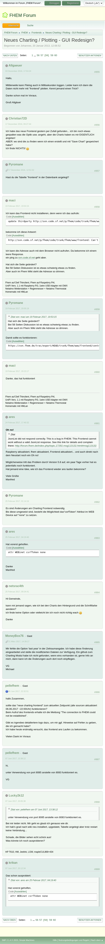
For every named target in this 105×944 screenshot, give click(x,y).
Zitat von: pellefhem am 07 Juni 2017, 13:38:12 (34, 809)
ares (12, 416)
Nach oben (9, 920)
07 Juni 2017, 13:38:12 (15, 758)
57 (42, 55)
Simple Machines (26, 940)
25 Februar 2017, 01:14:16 (17, 501)
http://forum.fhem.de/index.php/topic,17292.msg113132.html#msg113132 (56, 445)
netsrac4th (16, 586)
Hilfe (55, 940)
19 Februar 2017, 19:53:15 (17, 206)
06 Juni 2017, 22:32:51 (18, 691)
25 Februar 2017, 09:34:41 (17, 592)
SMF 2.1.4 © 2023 (10, 940)
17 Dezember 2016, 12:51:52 (21, 170)
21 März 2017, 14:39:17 (18, 641)
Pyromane (16, 164)
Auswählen (18, 216)
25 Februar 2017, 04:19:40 (17, 537)
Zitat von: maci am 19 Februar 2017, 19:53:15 (33, 317)
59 (52, 55)
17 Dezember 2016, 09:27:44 (18, 124)
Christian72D (18, 118)
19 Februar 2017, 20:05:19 (17, 308)
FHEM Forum (22, 15)
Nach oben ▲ (97, 940)
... (35, 55)
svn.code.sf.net (26, 257)
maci (12, 200)
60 (55, 55)
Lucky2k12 (16, 795)
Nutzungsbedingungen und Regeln (73, 940)
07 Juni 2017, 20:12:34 (15, 868)
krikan (13, 862)
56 (38, 55)
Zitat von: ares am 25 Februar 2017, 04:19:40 (33, 880)
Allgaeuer (15, 65)
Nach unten (10, 55)
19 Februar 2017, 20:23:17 (17, 371)
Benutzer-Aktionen (90, 55)
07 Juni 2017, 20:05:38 (15, 801)
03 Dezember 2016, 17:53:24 (18, 71)
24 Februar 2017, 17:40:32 (17, 422)
